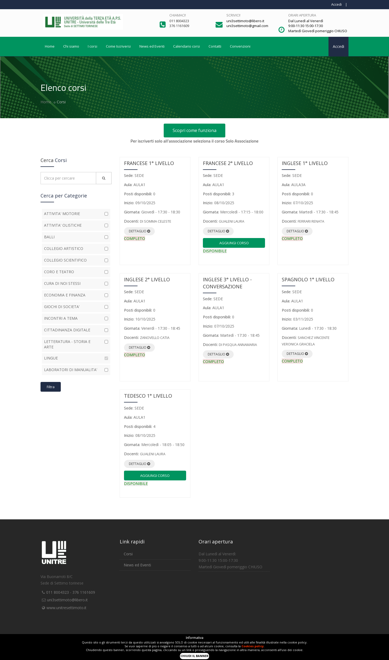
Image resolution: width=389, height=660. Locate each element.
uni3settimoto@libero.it (67, 599)
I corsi (92, 46)
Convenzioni (240, 46)
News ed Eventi (152, 46)
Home (50, 46)
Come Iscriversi (118, 46)
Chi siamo (71, 46)
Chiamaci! (177, 15)
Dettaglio (139, 231)
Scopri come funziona (194, 130)
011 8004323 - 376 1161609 (70, 592)
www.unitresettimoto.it (66, 607)
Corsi (128, 553)
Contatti (215, 46)
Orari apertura (302, 15)
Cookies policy (253, 646)
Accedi (336, 4)
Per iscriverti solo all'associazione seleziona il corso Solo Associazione (194, 141)
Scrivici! (233, 15)
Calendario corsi (186, 46)
